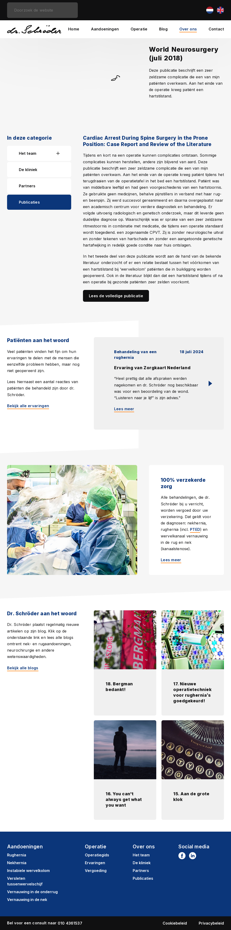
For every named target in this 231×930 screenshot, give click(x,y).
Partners (27, 186)
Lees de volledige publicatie (116, 295)
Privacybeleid (211, 923)
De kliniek (28, 169)
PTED (195, 529)
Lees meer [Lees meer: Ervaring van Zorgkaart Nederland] (124, 408)
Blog (163, 29)
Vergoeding (96, 870)
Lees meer (171, 559)
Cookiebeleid (175, 923)
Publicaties (29, 202)
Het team (27, 153)
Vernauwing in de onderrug (32, 891)
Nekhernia (16, 862)
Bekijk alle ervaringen (28, 405)
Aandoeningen (105, 29)
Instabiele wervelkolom (28, 870)
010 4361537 (70, 923)
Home (73, 29)
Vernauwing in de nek (27, 899)
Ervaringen (95, 862)
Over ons (188, 29)
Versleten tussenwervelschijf (25, 881)
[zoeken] (42, 10)
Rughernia (16, 855)
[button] (63, 153)
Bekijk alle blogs (22, 668)
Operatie (139, 29)
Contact (216, 29)
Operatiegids (97, 855)
